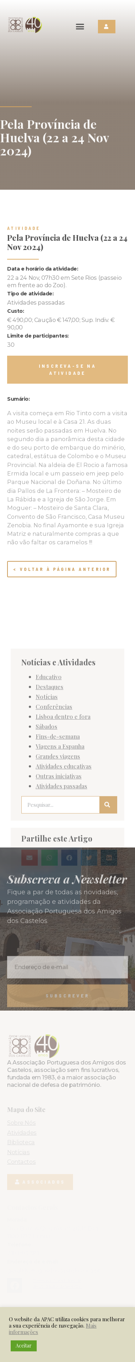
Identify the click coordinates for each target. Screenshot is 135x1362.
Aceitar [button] (24, 1345)
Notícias (47, 834)
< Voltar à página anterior (61, 569)
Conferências (54, 843)
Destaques (49, 824)
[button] (80, 26)
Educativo (49, 814)
